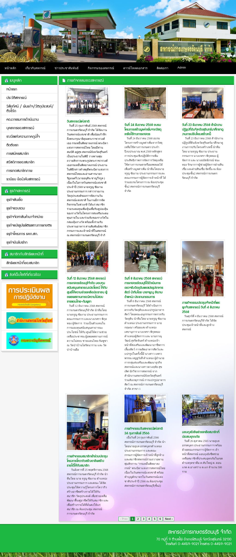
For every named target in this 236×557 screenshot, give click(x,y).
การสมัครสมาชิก (17, 153)
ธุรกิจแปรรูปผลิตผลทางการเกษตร (29, 225)
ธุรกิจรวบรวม (15, 207)
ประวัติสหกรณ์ (16, 97)
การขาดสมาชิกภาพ (19, 170)
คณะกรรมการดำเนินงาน (22, 119)
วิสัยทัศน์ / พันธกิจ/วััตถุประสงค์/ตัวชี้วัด (30, 108)
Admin (181, 67)
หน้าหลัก (10, 68)
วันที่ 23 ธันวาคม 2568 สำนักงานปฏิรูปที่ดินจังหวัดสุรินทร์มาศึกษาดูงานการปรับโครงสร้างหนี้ (202, 129)
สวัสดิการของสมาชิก (20, 161)
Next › (169, 519)
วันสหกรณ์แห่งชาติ (78, 121)
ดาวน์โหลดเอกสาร (135, 68)
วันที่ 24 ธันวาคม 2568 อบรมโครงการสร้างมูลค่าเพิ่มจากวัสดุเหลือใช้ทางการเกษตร (142, 129)
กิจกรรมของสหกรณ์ (101, 68)
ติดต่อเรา (162, 68)
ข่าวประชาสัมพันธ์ (67, 68)
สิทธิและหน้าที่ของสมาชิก (22, 262)
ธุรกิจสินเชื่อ (14, 199)
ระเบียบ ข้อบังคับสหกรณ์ (23, 178)
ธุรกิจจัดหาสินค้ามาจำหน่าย (24, 216)
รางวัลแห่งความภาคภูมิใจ (23, 136)
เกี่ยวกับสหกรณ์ (35, 68)
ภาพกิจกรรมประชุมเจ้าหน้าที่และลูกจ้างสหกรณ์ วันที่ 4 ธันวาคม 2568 (201, 307)
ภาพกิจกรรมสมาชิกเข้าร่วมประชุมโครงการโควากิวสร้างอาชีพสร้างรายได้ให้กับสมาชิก (87, 460)
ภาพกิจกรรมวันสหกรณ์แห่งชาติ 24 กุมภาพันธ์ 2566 (143, 430)
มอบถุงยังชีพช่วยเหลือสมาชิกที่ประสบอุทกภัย (200, 434)
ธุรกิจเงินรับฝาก (16, 242)
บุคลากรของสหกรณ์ (20, 127)
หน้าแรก (11, 88)
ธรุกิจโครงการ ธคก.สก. (22, 233)
